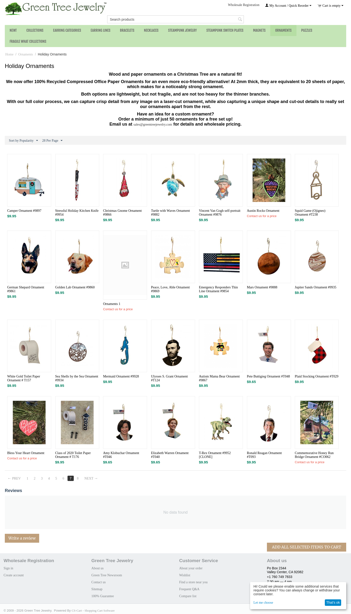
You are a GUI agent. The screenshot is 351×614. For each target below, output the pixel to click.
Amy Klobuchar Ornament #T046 (121, 455)
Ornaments (283, 30)
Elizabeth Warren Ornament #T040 (170, 455)
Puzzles (306, 30)
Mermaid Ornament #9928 (121, 376)
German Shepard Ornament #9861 (25, 289)
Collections (34, 30)
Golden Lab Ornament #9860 (75, 287)
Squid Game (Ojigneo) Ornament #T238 (310, 212)
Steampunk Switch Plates (224, 30)
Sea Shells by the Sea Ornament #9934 (76, 378)
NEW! (13, 30)
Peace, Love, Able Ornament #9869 (170, 289)
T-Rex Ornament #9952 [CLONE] (215, 455)
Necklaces (151, 30)
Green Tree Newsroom (106, 575)
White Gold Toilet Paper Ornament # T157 (23, 378)
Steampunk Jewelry (182, 30)
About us (97, 568)
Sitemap (96, 589)
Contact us (98, 582)
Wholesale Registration (243, 5)
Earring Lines (100, 30)
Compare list (188, 596)
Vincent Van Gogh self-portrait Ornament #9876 (219, 212)
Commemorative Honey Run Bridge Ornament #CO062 (314, 455)
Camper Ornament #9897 (24, 211)
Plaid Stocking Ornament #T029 (317, 376)
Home (9, 54)
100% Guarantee (102, 596)
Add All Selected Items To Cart (306, 547)
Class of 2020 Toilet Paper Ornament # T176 (73, 455)
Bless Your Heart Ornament (25, 453)
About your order (191, 568)
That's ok (333, 602)
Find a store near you (193, 582)
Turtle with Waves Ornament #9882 (170, 212)
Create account (14, 575)
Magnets (259, 30)
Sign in (8, 568)
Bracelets (127, 30)
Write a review (22, 538)
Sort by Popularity (23, 140)
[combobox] (175, 19)
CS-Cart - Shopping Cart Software (93, 610)
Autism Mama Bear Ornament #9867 (219, 378)
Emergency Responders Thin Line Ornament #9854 (218, 289)
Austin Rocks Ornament (263, 211)
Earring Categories (67, 30)
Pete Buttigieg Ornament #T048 (268, 376)
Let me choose (263, 602)
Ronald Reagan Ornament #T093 (264, 455)
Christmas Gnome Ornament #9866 (122, 212)
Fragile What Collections (28, 41)
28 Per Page (52, 140)
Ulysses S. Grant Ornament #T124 (169, 378)
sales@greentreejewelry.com (153, 124)
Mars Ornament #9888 (262, 287)
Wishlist (184, 575)
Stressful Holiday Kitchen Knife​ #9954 (77, 212)
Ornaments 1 (111, 304)
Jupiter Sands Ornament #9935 (315, 287)
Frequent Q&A (189, 589)
